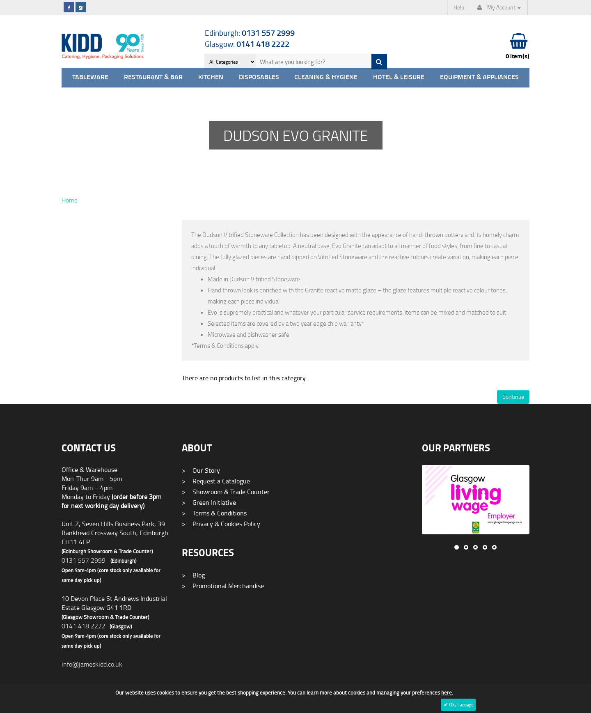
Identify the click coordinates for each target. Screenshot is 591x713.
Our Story (201, 470)
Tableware (90, 77)
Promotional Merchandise (223, 585)
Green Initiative (209, 502)
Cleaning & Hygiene (325, 77)
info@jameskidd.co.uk (92, 664)
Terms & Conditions (214, 513)
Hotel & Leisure (398, 77)
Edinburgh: (250, 32)
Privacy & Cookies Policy (221, 523)
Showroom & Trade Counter (226, 491)
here (446, 692)
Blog (193, 575)
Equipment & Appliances (479, 77)
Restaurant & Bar (153, 77)
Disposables (259, 77)
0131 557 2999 (83, 560)
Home (70, 200)
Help (459, 7)
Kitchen (210, 77)
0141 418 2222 (83, 625)
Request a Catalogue (216, 480)
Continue (513, 396)
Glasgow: (247, 43)
